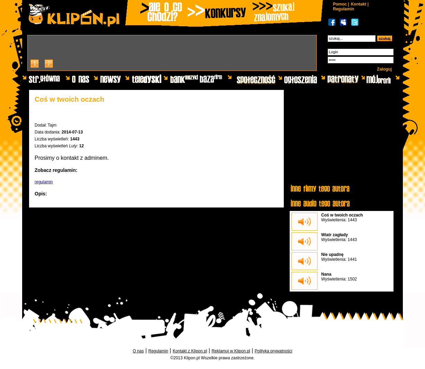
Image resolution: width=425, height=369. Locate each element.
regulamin (44, 181)
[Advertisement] (341, 137)
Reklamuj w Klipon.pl (230, 351)
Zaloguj (384, 69)
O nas (138, 351)
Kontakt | (360, 4)
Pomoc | (341, 4)
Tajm (52, 125)
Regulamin (343, 9)
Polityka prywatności (273, 351)
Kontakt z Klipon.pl (190, 351)
